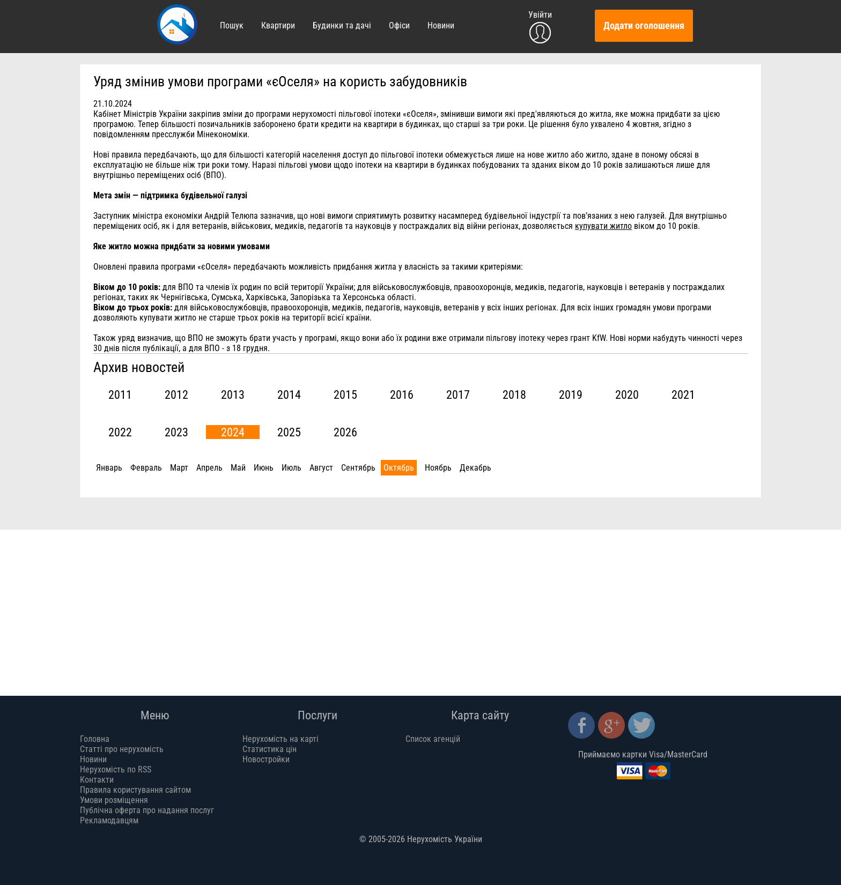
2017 (458, 394)
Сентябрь (358, 468)
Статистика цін (269, 749)
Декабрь (475, 468)
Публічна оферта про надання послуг (147, 810)
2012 (176, 394)
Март (179, 468)
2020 (627, 394)
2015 (345, 394)
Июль (291, 468)
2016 (402, 394)
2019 (570, 394)
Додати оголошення (643, 25)
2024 (233, 432)
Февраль (146, 468)
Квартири (278, 25)
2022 (120, 432)
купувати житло (603, 226)
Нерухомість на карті (280, 739)
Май (238, 468)
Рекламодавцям (109, 820)
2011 (120, 394)
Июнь (264, 468)
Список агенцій (432, 739)
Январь (109, 468)
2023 (176, 432)
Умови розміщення (114, 800)
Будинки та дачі (342, 25)
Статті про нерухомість (122, 749)
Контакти (97, 780)
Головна (94, 739)
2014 (289, 394)
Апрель (209, 468)
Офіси (399, 25)
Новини (440, 25)
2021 (683, 394)
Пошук (232, 25)
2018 (514, 394)
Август (321, 468)
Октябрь (398, 468)
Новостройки (266, 759)
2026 (345, 432)
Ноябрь (438, 468)
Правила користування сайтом (135, 790)
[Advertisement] (402, 605)
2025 (289, 432)
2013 (233, 394)
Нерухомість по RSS (115, 769)
